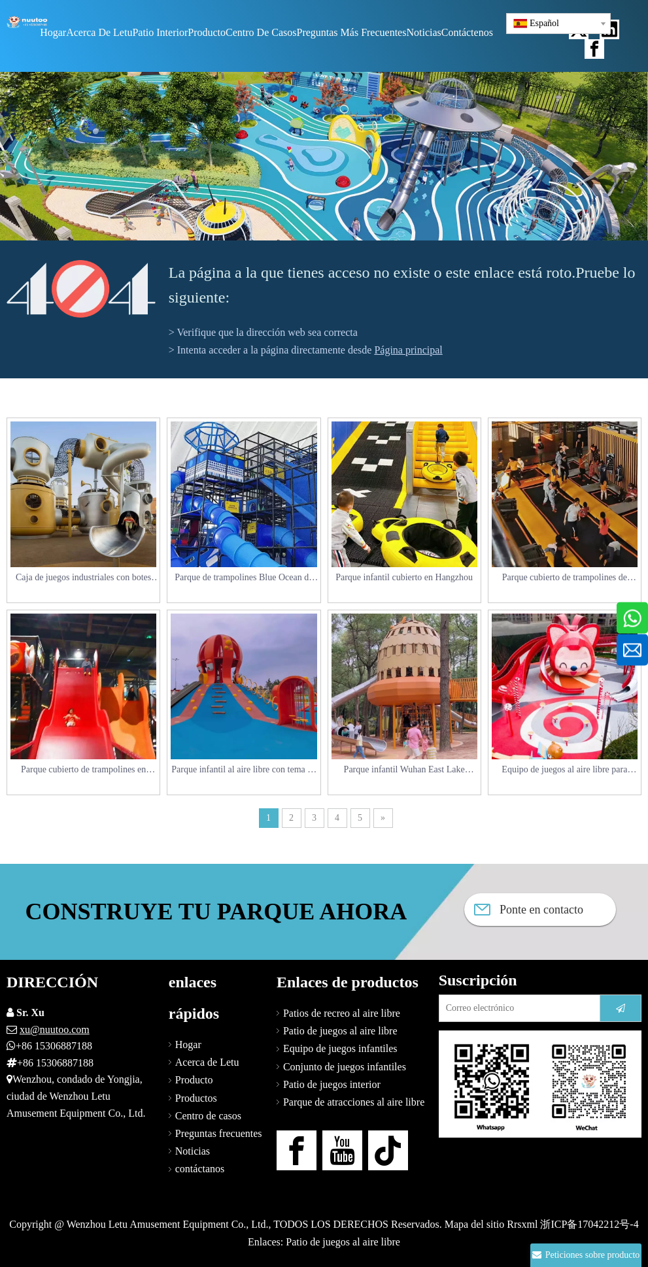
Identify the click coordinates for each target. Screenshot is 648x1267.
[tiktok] (388, 1150)
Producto (194, 1079)
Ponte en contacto (528, 909)
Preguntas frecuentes (218, 1133)
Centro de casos (208, 1115)
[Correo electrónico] (516, 1008)
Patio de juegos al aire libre (340, 1030)
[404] (81, 289)
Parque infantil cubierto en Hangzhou (404, 577)
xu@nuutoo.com (55, 1029)
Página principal (408, 349)
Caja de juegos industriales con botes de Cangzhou (83, 578)
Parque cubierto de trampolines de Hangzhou (564, 578)
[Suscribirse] (620, 1008)
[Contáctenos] (540, 1084)
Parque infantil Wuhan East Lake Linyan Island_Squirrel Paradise (404, 771)
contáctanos (200, 1168)
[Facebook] (296, 1150)
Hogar (188, 1044)
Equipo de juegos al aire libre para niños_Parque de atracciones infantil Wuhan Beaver (564, 771)
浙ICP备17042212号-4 (589, 1224)
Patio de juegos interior (332, 1084)
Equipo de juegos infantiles (340, 1048)
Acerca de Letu (207, 1062)
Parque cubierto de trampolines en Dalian (83, 771)
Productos (196, 1098)
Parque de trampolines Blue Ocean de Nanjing (244, 578)
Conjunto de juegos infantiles (344, 1066)
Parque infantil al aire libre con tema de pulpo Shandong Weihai (243, 771)
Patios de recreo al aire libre (341, 1013)
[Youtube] (342, 1150)
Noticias (192, 1151)
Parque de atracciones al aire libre (353, 1102)
